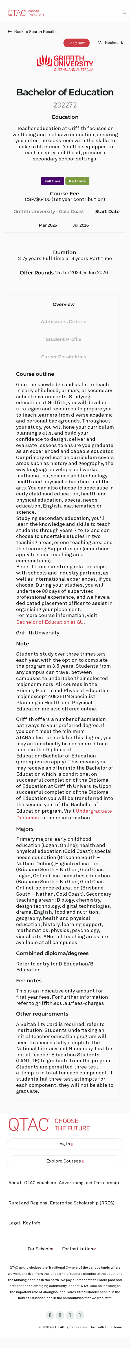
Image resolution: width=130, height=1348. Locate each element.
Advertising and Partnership (89, 1183)
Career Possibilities (63, 356)
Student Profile (63, 339)
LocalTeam (113, 1327)
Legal (14, 1223)
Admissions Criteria (64, 321)
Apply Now (77, 42)
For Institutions (79, 1249)
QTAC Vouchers (40, 1183)
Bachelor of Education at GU (49, 622)
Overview (64, 304)
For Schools (40, 1249)
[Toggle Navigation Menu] (123, 12)
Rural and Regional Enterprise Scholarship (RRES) (61, 1203)
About (14, 1183)
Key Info (33, 1223)
